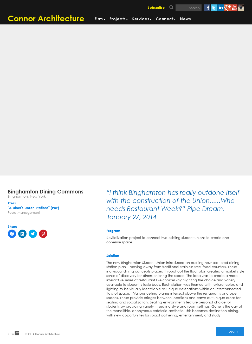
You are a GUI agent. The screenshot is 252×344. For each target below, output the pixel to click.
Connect (164, 19)
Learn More (233, 332)
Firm (99, 19)
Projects (117, 19)
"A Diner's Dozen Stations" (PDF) (33, 208)
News (185, 19)
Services (140, 19)
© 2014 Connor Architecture (42, 334)
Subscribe (156, 8)
